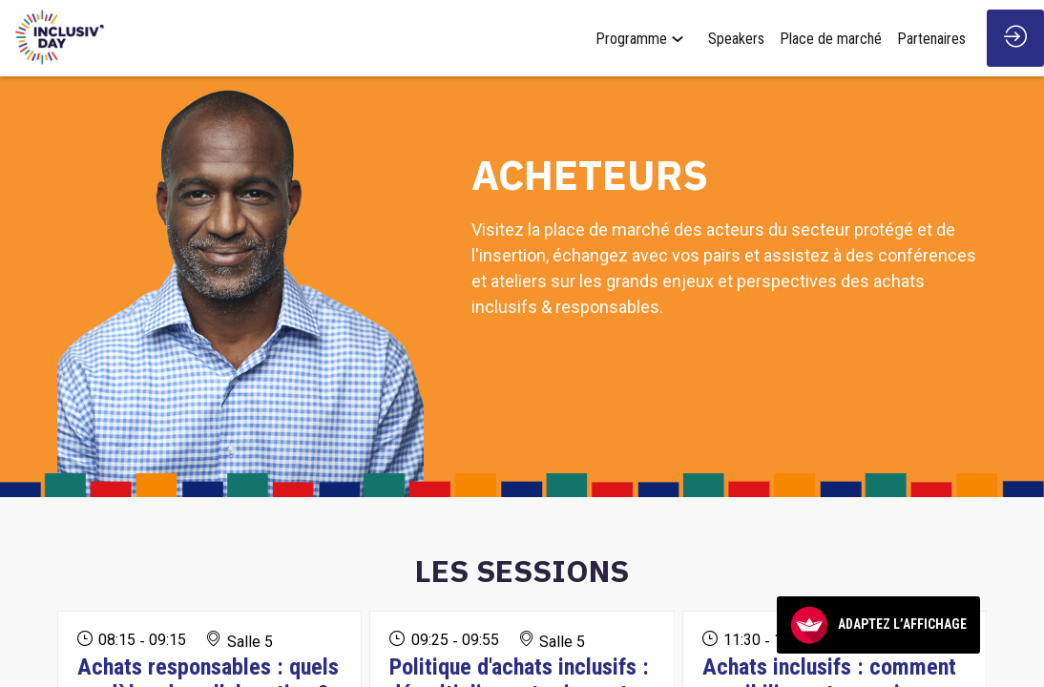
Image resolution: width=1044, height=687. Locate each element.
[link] (644, 38)
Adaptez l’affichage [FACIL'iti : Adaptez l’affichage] (878, 625)
